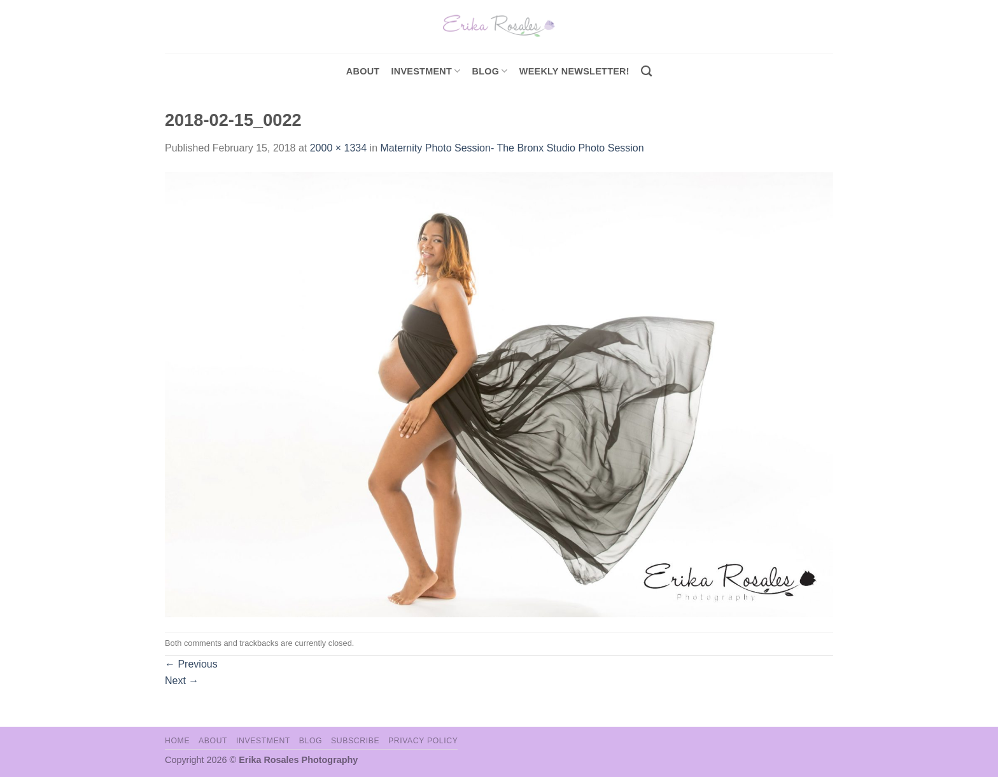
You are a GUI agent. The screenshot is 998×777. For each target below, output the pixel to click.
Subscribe (355, 740)
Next (182, 680)
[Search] (646, 72)
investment (425, 71)
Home (177, 740)
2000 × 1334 (338, 148)
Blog (490, 71)
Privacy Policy (423, 740)
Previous (191, 664)
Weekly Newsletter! (574, 71)
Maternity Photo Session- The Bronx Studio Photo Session (511, 148)
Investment (263, 740)
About (363, 71)
